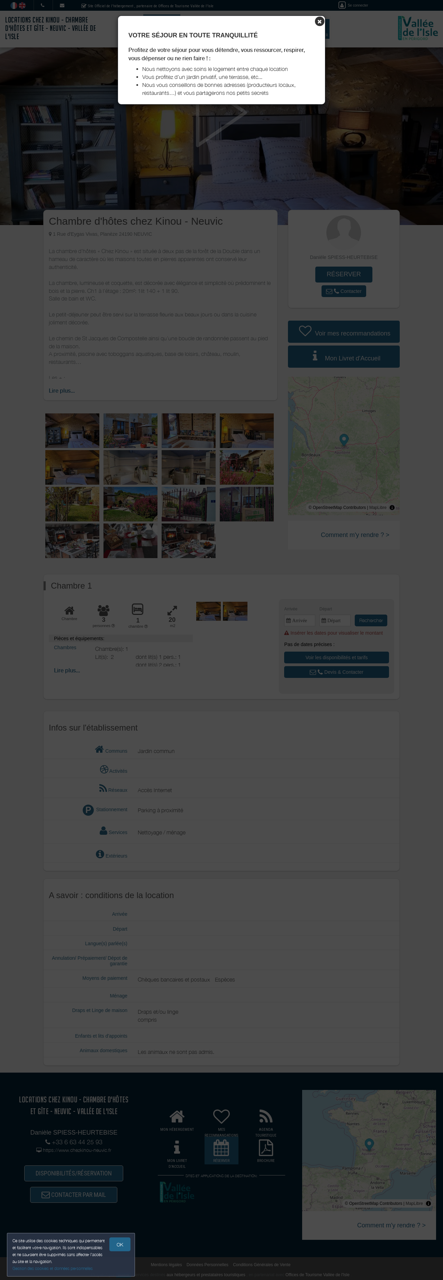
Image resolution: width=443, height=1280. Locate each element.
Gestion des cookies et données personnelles (52, 1268)
